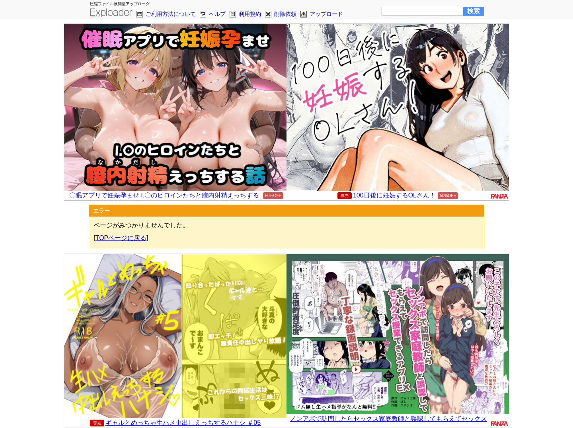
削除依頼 (285, 14)
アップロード (326, 14)
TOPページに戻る (121, 238)
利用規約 (250, 14)
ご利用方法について (171, 14)
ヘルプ (217, 14)
